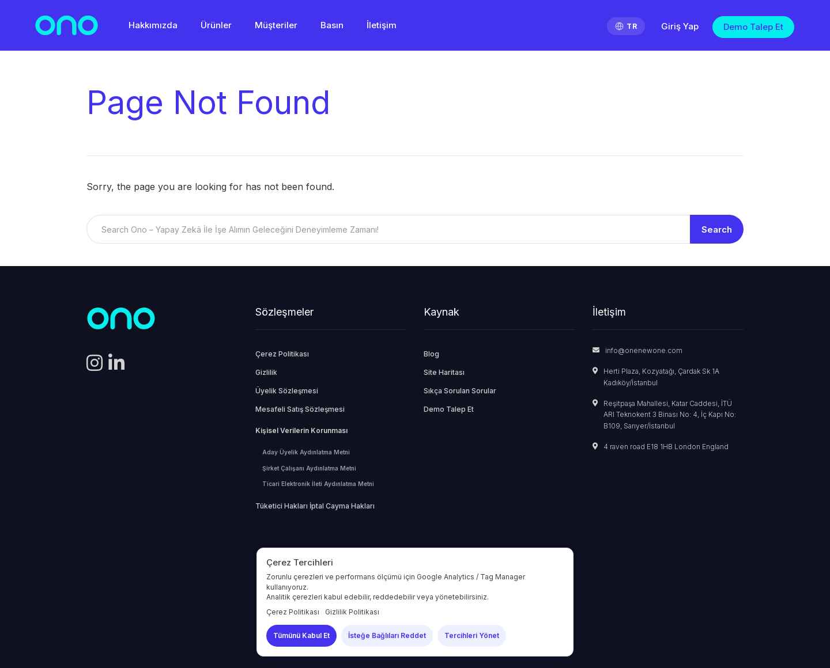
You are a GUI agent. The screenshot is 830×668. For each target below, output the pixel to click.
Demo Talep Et (753, 26)
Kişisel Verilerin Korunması (301, 430)
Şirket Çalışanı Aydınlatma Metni (309, 468)
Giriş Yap (680, 26)
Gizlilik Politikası (352, 612)
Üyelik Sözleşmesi (286, 390)
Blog (431, 354)
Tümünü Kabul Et (301, 635)
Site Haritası (444, 372)
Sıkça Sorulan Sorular (460, 390)
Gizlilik (266, 372)
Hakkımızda (153, 25)
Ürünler (216, 25)
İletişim (382, 25)
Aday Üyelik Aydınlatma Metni (306, 452)
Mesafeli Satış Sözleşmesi (300, 409)
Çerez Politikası (282, 354)
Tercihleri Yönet (471, 635)
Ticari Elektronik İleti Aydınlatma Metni (318, 483)
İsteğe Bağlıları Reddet (387, 635)
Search (716, 229)
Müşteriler (276, 25)
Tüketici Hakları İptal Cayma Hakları (315, 506)
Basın (332, 25)
